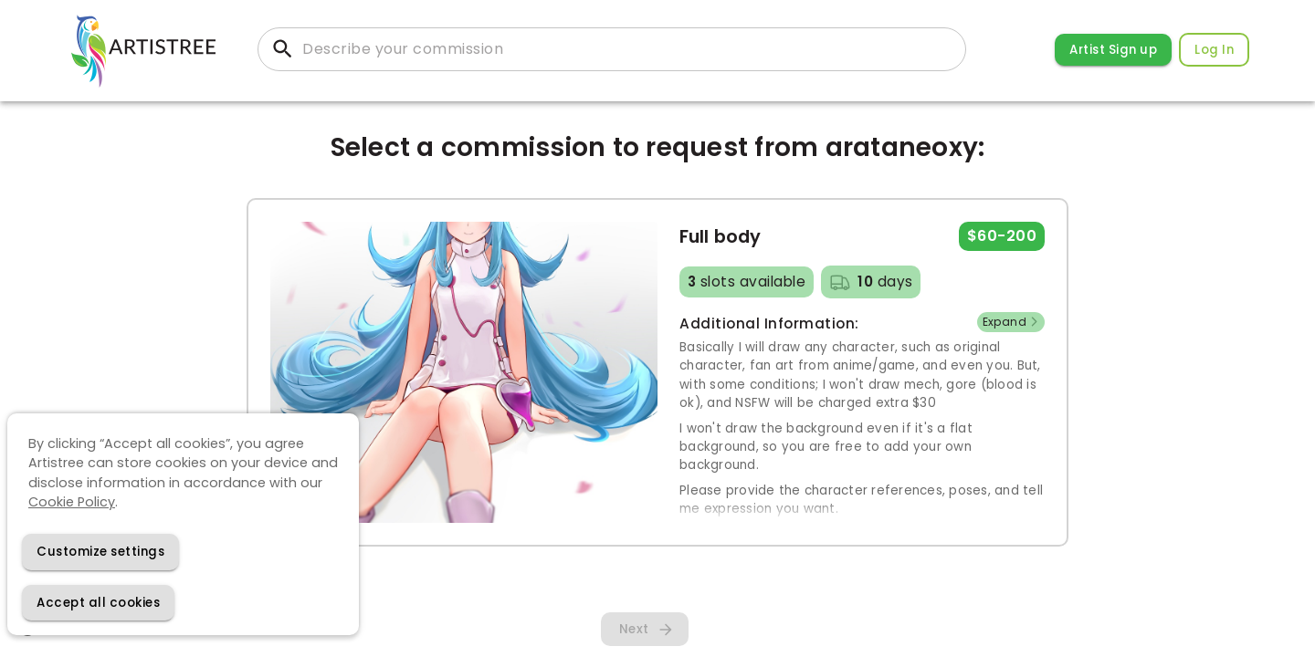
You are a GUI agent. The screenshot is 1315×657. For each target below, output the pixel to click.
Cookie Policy (71, 502)
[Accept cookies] (98, 602)
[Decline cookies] (100, 551)
